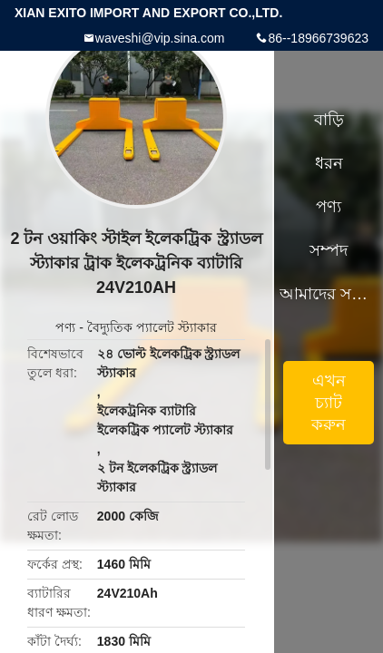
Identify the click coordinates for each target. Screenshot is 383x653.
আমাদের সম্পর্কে (329, 294)
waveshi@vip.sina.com (160, 38)
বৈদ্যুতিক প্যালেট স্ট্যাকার (152, 327)
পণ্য (65, 327)
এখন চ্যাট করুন (328, 403)
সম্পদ (328, 250)
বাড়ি (329, 120)
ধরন (329, 163)
